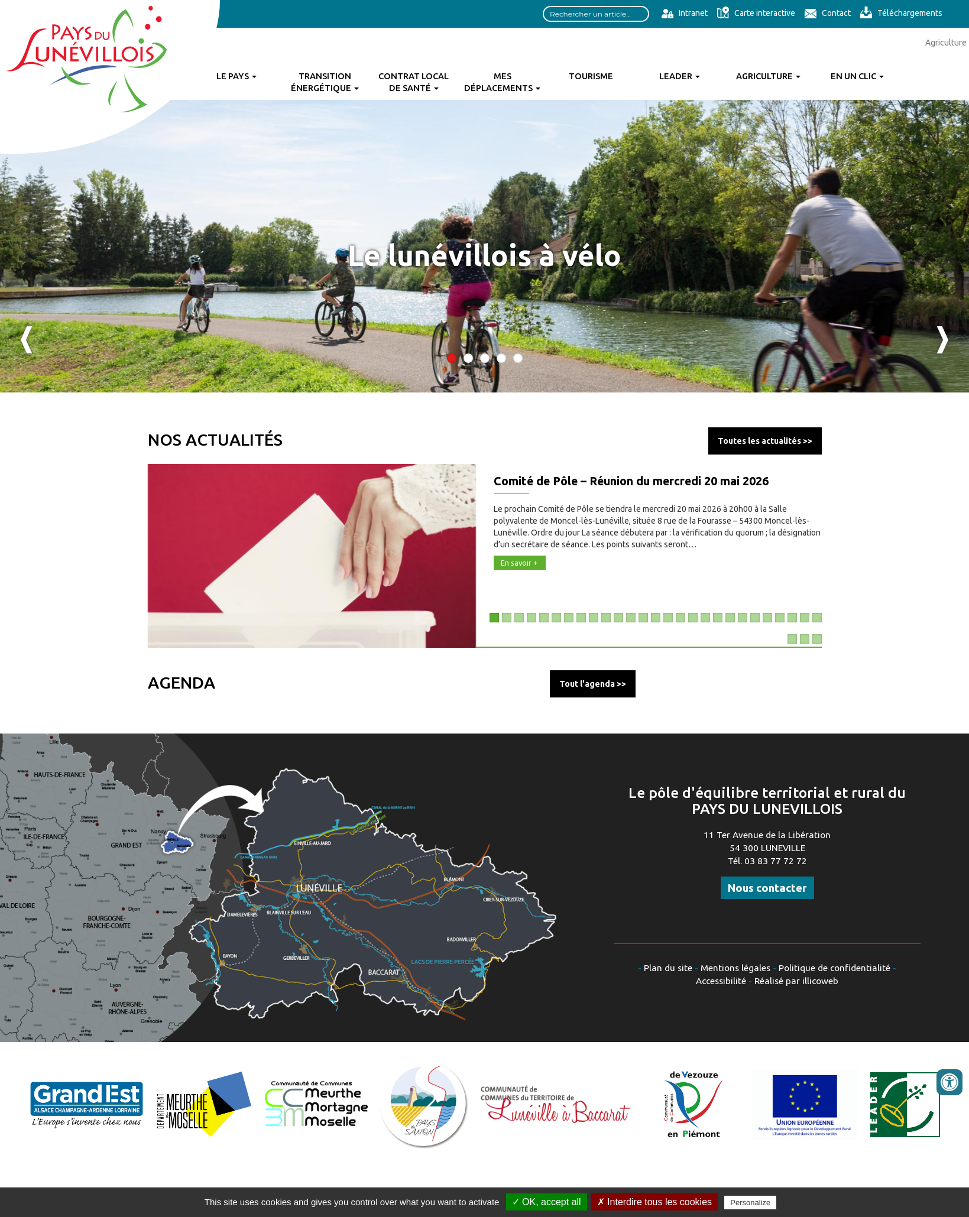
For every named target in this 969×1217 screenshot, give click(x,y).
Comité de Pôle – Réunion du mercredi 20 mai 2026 (631, 481)
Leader (679, 76)
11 (618, 617)
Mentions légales (735, 968)
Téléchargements (901, 13)
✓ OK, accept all (546, 1202)
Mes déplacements (502, 82)
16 (680, 617)
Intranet (684, 13)
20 (730, 617)
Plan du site (668, 968)
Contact (827, 13)
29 (804, 639)
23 (767, 617)
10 (606, 617)
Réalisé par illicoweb (796, 981)
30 (817, 639)
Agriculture (768, 76)
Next (942, 340)
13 (643, 617)
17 (693, 617)
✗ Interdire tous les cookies (654, 1202)
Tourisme (591, 76)
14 (655, 617)
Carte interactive (756, 13)
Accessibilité (721, 981)
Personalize (750, 1202)
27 (817, 617)
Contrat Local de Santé (413, 82)
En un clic (857, 76)
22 (755, 617)
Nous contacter (767, 888)
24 (780, 617)
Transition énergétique (325, 82)
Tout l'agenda (587, 684)
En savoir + (519, 563)
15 (668, 617)
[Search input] (596, 14)
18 (705, 617)
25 (792, 617)
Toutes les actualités (759, 441)
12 (631, 617)
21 (742, 617)
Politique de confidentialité (834, 968)
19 (717, 617)
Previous (26, 340)
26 (804, 617)
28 (792, 639)
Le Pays (236, 76)
